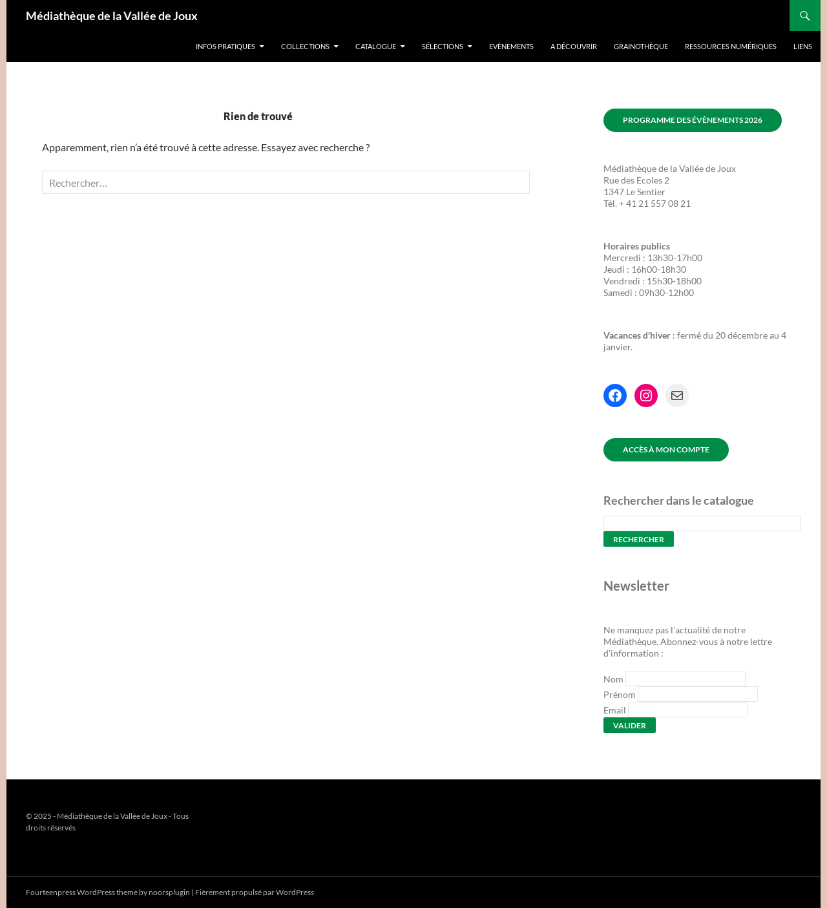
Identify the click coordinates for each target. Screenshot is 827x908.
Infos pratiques (225, 46)
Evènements (511, 46)
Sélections (442, 46)
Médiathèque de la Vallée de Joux (112, 15)
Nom (613, 678)
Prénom (619, 694)
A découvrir (573, 46)
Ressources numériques (731, 46)
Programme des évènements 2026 (692, 120)
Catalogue (375, 46)
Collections (305, 46)
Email (614, 709)
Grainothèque (641, 46)
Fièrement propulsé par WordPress (254, 892)
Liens (802, 46)
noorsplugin (169, 892)
